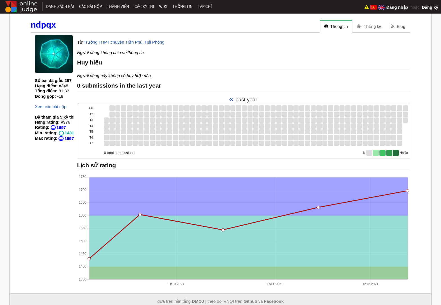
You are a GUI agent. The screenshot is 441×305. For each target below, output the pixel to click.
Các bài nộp (90, 6)
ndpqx (43, 24)
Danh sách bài (60, 6)
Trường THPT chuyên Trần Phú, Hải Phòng (124, 42)
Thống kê (369, 26)
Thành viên (118, 6)
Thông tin (182, 6)
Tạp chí (205, 6)
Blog (398, 26)
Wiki (163, 6)
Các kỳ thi (144, 6)
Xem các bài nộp (50, 106)
